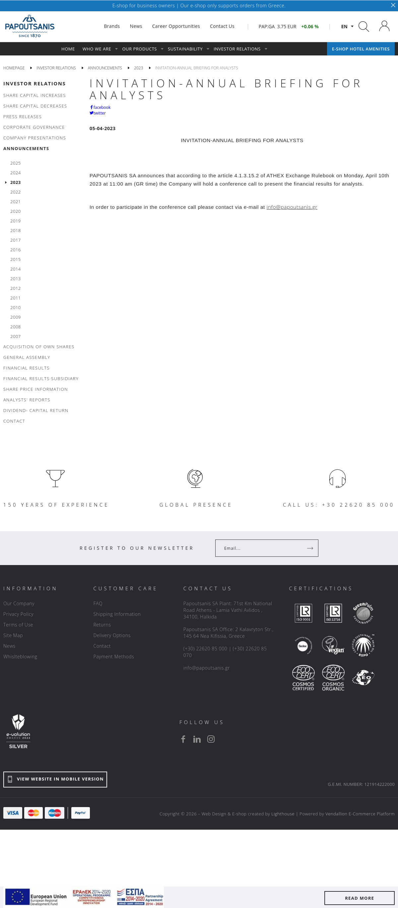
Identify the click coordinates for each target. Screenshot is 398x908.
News (9, 646)
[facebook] (183, 739)
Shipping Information (117, 614)
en (344, 26)
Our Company (18, 603)
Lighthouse (283, 814)
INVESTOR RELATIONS (34, 83)
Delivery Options (111, 635)
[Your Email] (262, 548)
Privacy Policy (18, 614)
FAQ (97, 603)
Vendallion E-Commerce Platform (360, 814)
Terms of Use (18, 624)
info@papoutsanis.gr (206, 668)
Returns (102, 624)
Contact (102, 646)
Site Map (13, 635)
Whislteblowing (20, 656)
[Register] (310, 548)
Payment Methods (113, 656)
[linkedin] (197, 739)
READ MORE (359, 898)
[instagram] (211, 739)
